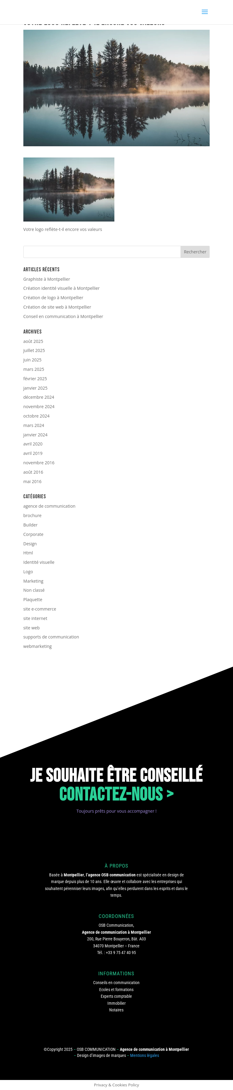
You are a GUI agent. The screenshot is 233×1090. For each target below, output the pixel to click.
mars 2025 (33, 369)
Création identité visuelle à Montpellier (61, 288)
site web (31, 628)
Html (28, 553)
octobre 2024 (36, 416)
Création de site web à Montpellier (57, 307)
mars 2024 (33, 425)
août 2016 (33, 472)
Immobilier (116, 1003)
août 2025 (33, 341)
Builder (30, 525)
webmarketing (37, 646)
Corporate (33, 534)
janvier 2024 (35, 435)
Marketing (33, 581)
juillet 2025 (34, 350)
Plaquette (32, 599)
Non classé (34, 590)
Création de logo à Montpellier (53, 297)
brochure (32, 515)
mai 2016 (32, 481)
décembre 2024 (38, 397)
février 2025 (35, 378)
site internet (35, 618)
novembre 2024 (39, 406)
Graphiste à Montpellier (46, 279)
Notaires (116, 1009)
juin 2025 (32, 360)
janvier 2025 (35, 388)
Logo (28, 571)
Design (30, 544)
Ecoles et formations (116, 989)
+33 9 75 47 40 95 (121, 952)
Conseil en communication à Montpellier (63, 316)
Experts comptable (116, 996)
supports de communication (51, 637)
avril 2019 (32, 453)
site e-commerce (39, 609)
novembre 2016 (39, 462)
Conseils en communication (116, 982)
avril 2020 (32, 444)
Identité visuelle (39, 562)
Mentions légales (144, 1055)
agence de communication (49, 506)
